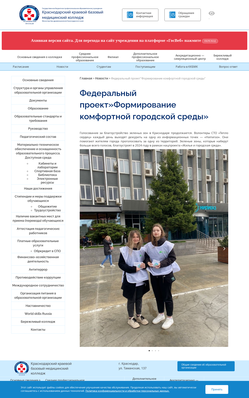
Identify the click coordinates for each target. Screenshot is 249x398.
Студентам (104, 67)
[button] (83, 248)
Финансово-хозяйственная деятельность (38, 259)
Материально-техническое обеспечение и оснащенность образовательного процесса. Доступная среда (38, 151)
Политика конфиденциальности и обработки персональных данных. (127, 390)
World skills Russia (38, 313)
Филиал (113, 57)
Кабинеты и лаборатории (47, 165)
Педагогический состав (38, 136)
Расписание (21, 67)
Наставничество (38, 306)
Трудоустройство (47, 210)
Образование (38, 108)
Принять (216, 389)
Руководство (38, 128)
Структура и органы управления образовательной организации (38, 90)
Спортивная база (47, 171)
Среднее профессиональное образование (84, 57)
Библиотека (47, 175)
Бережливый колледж (223, 57)
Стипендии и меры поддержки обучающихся (38, 199)
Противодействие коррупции (38, 277)
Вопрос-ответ (228, 67)
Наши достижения (38, 188)
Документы (38, 100)
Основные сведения (38, 80)
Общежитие (47, 206)
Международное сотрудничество (38, 285)
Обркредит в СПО (47, 251)
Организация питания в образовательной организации (38, 295)
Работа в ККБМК (187, 67)
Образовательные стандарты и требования (38, 118)
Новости (62, 67)
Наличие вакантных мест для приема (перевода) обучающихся (38, 218)
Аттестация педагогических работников (38, 231)
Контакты (38, 329)
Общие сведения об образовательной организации (203, 366)
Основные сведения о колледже (39, 57)
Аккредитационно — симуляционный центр (190, 57)
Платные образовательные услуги (38, 243)
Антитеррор (38, 269)
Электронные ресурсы (47, 180)
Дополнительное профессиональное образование (145, 57)
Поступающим (145, 67)
